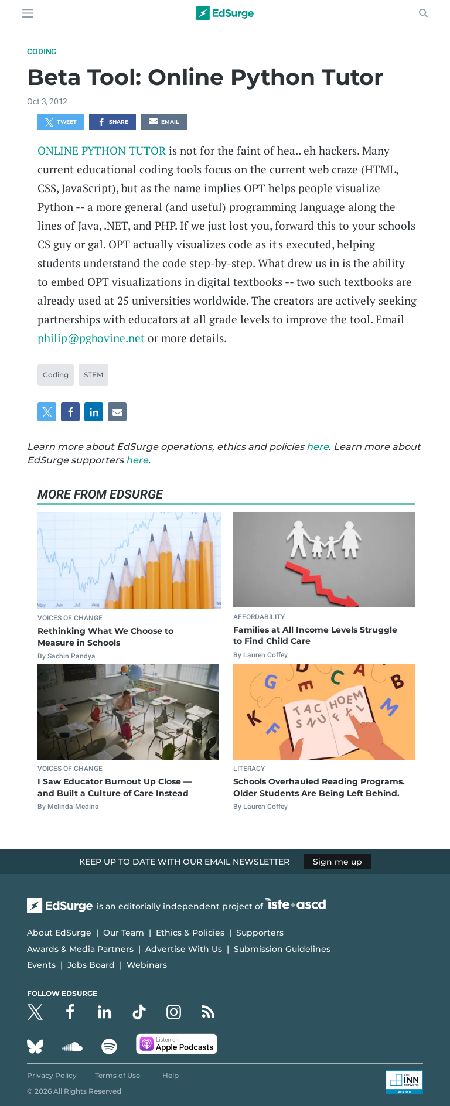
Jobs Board (91, 965)
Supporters (260, 932)
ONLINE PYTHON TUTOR (102, 150)
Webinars (147, 965)
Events (41, 965)
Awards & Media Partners (80, 949)
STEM (93, 374)
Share (112, 122)
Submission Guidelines (282, 949)
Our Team (123, 932)
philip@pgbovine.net (91, 337)
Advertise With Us (183, 949)
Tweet (61, 122)
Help (170, 1075)
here (317, 446)
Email (164, 122)
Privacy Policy (52, 1075)
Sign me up (337, 861)
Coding (42, 51)
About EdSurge (59, 932)
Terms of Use (117, 1075)
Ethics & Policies (190, 932)
